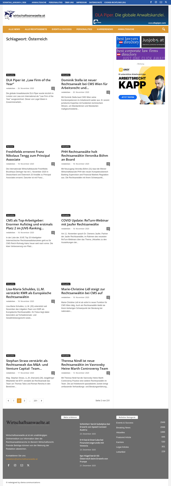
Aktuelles (10, 75)
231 (35, 400)
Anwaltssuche (39, 2)
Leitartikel (120, 452)
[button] (163, 29)
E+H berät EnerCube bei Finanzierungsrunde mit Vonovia (92, 442)
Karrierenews (105, 29)
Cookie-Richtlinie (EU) (115, 2)
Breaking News (123, 427)
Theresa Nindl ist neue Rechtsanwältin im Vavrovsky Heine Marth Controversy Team (84, 365)
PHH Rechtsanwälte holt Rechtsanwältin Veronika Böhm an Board (84, 156)
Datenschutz (95, 2)
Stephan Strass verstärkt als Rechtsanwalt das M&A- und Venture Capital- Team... (27, 365)
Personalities (55, 2)
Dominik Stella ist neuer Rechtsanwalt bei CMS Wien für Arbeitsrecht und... (84, 84)
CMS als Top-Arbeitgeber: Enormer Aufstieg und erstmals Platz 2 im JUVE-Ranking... (29, 224)
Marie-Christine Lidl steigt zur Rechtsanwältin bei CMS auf (83, 291)
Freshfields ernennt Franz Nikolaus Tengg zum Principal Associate (28, 156)
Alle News (14, 29)
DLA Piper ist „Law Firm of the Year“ (28, 82)
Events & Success (62, 29)
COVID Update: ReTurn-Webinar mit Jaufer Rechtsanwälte (85, 222)
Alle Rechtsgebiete (36, 29)
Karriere (10, 146)
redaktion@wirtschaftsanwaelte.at (22, 459)
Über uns (69, 2)
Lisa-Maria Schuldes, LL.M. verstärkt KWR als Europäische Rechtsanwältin (28, 293)
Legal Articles (122, 447)
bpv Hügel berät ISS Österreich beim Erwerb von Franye (94, 458)
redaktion (10, 88)
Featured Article (123, 437)
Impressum (81, 2)
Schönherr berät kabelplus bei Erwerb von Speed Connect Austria (95, 426)
